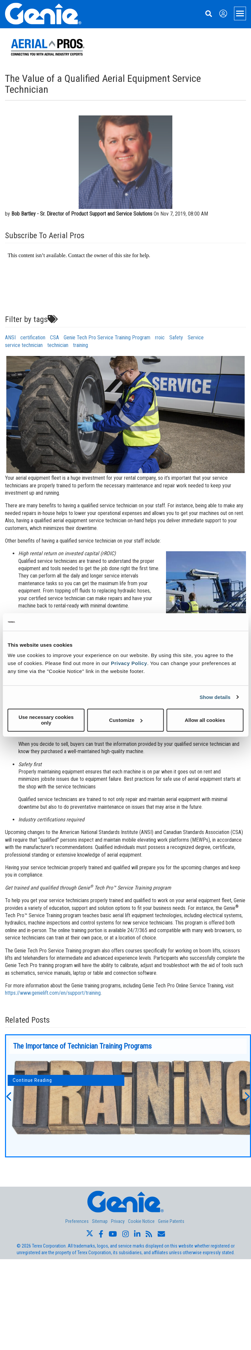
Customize (125, 720)
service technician (24, 345)
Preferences (77, 1221)
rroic (160, 337)
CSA (54, 337)
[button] (8, 1095)
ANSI (10, 337)
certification (32, 337)
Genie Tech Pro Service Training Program (107, 337)
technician (57, 345)
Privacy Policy (129, 663)
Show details (215, 697)
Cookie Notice (141, 1221)
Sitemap (100, 1221)
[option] (128, 1095)
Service (196, 337)
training (80, 345)
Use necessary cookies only (46, 720)
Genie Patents (171, 1221)
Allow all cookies (205, 720)
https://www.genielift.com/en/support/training (53, 993)
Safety (176, 337)
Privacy (118, 1221)
